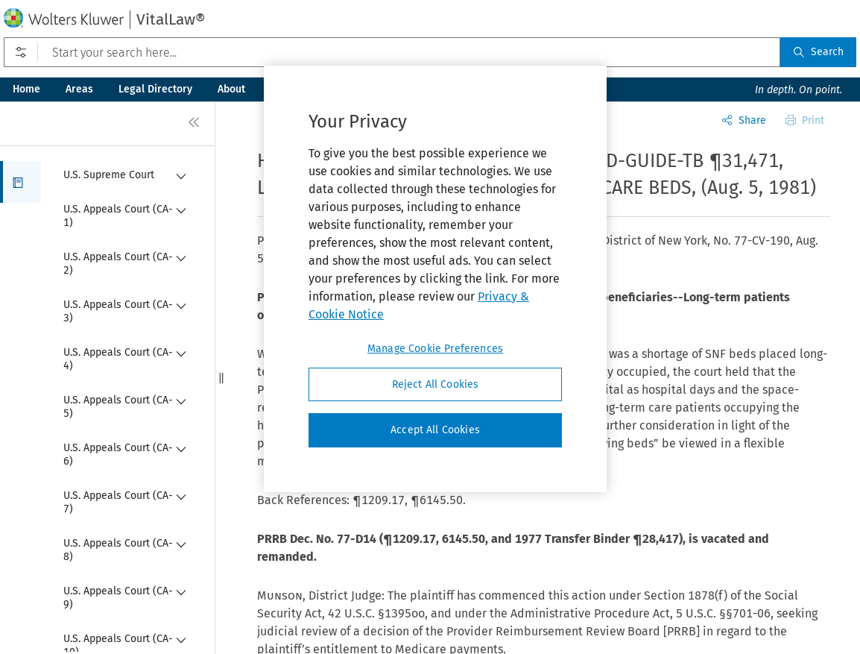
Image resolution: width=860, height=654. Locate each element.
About (231, 89)
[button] (20, 182)
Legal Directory (155, 89)
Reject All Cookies (435, 384)
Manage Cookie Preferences (435, 348)
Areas (79, 89)
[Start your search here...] (392, 52)
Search (818, 51)
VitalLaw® (170, 19)
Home (26, 89)
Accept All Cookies (435, 430)
